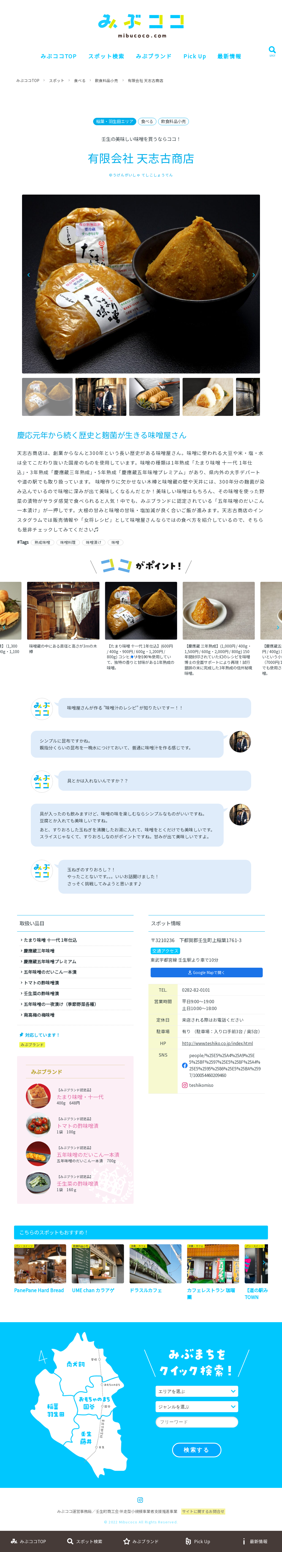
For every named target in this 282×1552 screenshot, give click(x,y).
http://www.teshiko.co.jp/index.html (218, 1044)
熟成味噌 (42, 542)
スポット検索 (106, 56)
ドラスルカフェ (145, 1291)
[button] (253, 275)
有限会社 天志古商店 (146, 80)
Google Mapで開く (209, 973)
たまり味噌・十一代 (80, 1097)
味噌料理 (68, 542)
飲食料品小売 (107, 80)
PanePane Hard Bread (39, 1291)
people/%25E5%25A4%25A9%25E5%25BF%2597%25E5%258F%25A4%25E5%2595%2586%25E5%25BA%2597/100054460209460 (224, 1067)
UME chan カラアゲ (93, 1291)
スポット (57, 80)
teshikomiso (201, 1087)
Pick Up (195, 56)
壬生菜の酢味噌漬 (78, 1184)
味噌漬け (94, 542)
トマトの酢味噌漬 (78, 1126)
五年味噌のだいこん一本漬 (88, 1155)
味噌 (117, 542)
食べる (80, 80)
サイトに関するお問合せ (203, 1512)
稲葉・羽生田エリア (113, 121)
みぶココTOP (57, 56)
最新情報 (230, 56)
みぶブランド (153, 56)
